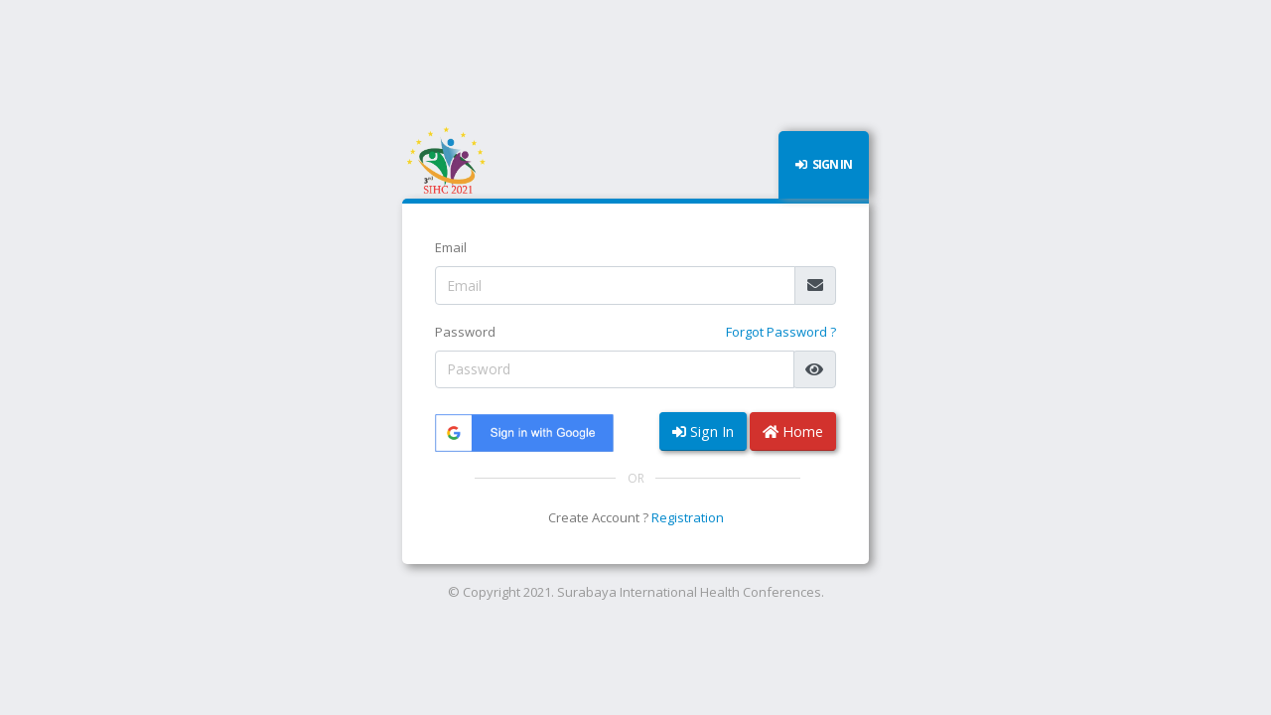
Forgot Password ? (781, 332)
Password (465, 332)
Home (793, 431)
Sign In (703, 431)
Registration (687, 517)
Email (451, 247)
